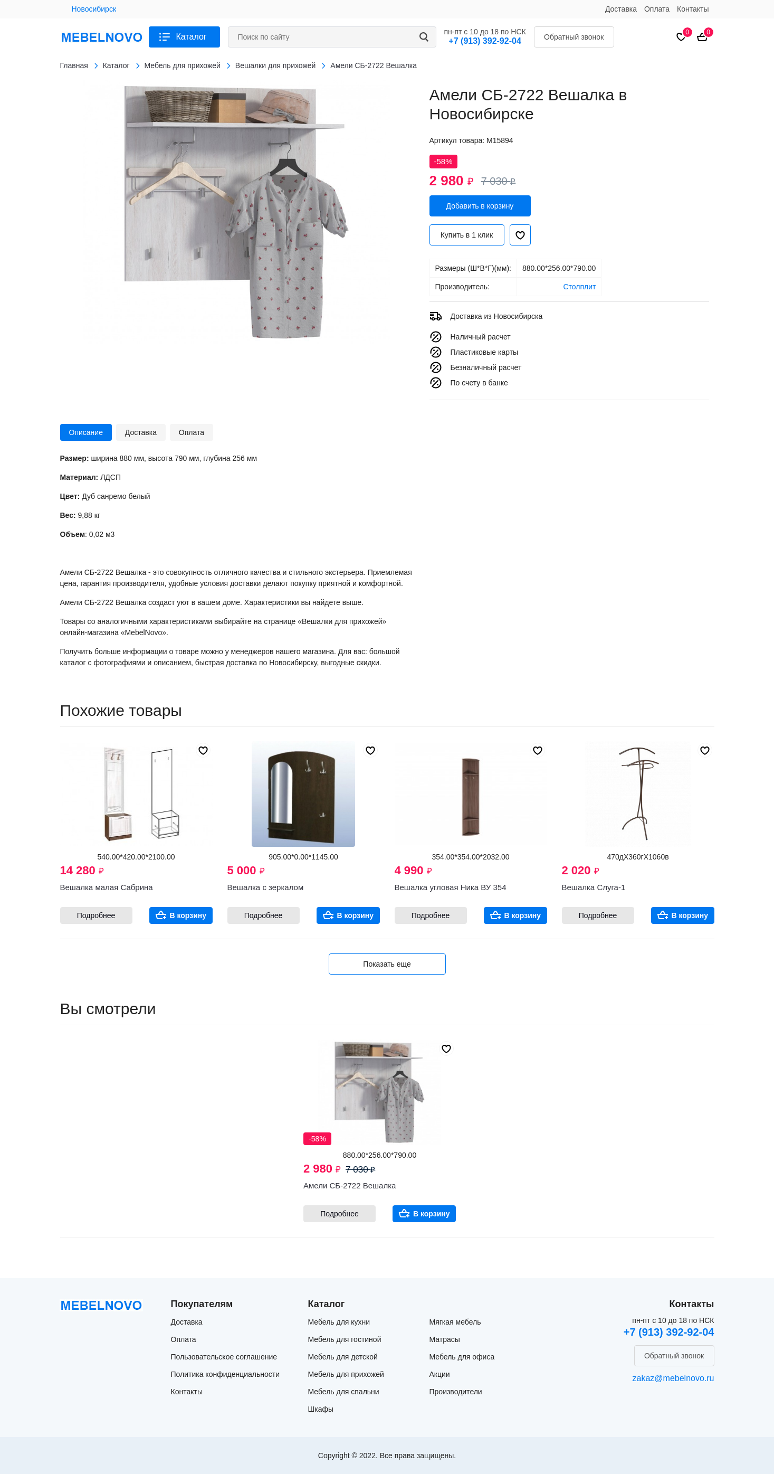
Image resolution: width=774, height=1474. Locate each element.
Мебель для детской (343, 1357)
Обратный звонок (574, 37)
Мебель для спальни (343, 1391)
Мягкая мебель (455, 1322)
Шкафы (321, 1409)
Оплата (657, 9)
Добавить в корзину (480, 206)
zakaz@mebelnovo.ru (673, 1378)
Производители (455, 1391)
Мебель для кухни (339, 1322)
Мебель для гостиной (344, 1339)
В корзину (188, 915)
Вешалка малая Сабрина (106, 887)
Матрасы (444, 1339)
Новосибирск (94, 9)
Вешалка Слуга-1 (594, 887)
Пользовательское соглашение (224, 1357)
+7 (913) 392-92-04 (484, 40)
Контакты (693, 9)
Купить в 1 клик (467, 235)
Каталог (191, 36)
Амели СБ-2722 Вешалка (349, 1185)
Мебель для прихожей (346, 1374)
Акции (439, 1374)
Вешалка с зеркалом (265, 887)
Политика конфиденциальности (225, 1374)
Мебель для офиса (462, 1357)
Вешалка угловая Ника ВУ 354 (451, 887)
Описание (86, 432)
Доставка (621, 9)
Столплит (579, 286)
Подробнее (96, 915)
